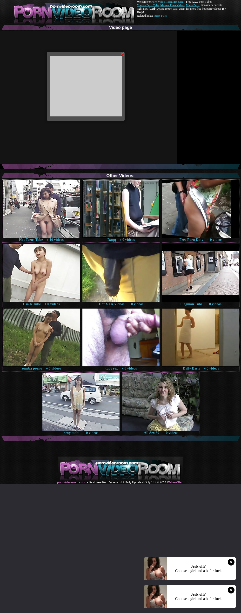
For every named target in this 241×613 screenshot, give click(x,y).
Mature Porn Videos (173, 5)
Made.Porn (192, 5)
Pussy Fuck (160, 15)
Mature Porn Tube (148, 5)
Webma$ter (174, 482)
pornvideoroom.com (71, 482)
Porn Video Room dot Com (167, 1)
